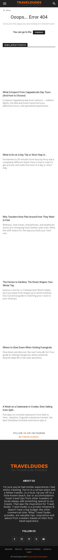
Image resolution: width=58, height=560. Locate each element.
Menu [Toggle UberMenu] (7, 10)
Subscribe (8, 549)
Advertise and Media (32, 549)
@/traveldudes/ (29, 436)
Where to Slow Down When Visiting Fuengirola (27, 347)
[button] (4, 3)
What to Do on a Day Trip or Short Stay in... (25, 154)
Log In (29, 552)
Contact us (47, 549)
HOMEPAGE (39, 32)
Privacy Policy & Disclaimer (37, 557)
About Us (18, 549)
